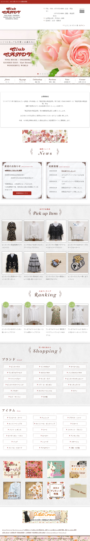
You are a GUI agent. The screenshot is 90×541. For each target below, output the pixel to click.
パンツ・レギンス (15, 430)
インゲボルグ (45, 367)
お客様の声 (13, 532)
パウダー (15, 391)
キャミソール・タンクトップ (45, 424)
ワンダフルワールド (15, 373)
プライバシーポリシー (52, 532)
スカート (75, 424)
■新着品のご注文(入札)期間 (13, 170)
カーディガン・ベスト (15, 436)
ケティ (75, 391)
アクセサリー (45, 448)
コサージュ (75, 442)
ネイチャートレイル (45, 391)
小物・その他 (75, 448)
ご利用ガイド (27, 530)
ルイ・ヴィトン (15, 397)
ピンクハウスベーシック (15, 385)
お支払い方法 (35, 530)
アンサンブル (75, 436)
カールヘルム (75, 367)
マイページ (9, 530)
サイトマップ (62, 532)
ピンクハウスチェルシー (75, 379)
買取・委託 (65, 530)
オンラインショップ (18, 530)
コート (45, 430)
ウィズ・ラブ (45, 379)
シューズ (45, 442)
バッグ (15, 442)
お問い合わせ (5, 532)
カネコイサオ (45, 373)
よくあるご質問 (72, 530)
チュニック (45, 418)
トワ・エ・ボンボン (45, 385)
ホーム (4, 530)
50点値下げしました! (68, 171)
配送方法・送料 (43, 530)
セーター (45, 436)
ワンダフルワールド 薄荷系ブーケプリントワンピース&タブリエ (56, 332)
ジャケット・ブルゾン (75, 430)
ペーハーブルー (15, 379)
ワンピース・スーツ (15, 418)
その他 (45, 397)
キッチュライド (75, 385)
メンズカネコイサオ (75, 373)
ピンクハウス (15, 367)
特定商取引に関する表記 (38, 532)
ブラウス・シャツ (75, 418)
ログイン (82, 25)
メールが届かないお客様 (54, 530)
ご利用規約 (28, 532)
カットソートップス (15, 424)
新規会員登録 (20, 532)
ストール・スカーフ (15, 448)
